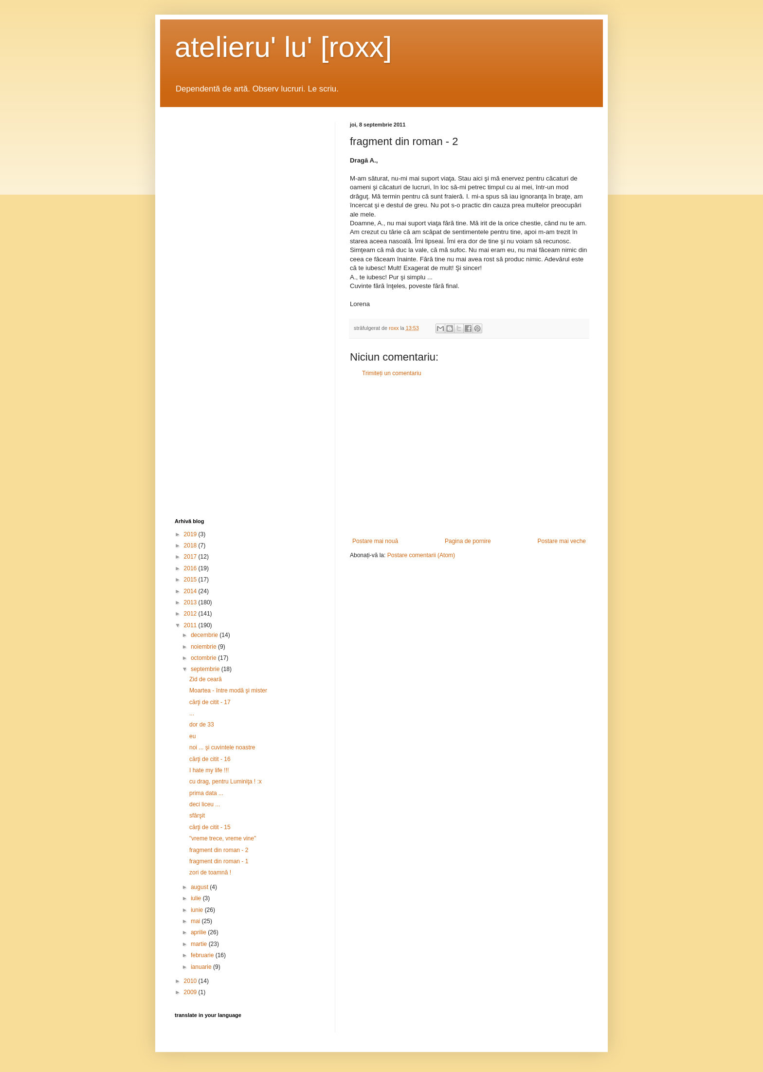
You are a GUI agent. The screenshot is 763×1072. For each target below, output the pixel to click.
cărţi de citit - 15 (210, 827)
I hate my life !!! (209, 770)
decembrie (205, 635)
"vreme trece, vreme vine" (222, 838)
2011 (191, 625)
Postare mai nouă (375, 541)
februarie (203, 955)
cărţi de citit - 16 (210, 759)
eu (192, 736)
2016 (191, 568)
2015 (191, 579)
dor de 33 (201, 724)
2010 (191, 981)
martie (200, 944)
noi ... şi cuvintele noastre (222, 747)
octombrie (204, 657)
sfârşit (197, 815)
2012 (191, 613)
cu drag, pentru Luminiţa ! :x (225, 781)
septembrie (206, 669)
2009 (191, 992)
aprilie (199, 932)
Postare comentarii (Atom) (421, 555)
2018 (191, 545)
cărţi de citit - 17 (210, 702)
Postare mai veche (562, 541)
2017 (191, 556)
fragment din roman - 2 (218, 850)
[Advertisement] (469, 457)
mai (196, 921)
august (200, 887)
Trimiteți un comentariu (391, 373)
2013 (191, 602)
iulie (197, 898)
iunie (198, 910)
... (191, 713)
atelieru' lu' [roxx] (283, 47)
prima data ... (206, 793)
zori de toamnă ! (210, 872)
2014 (191, 591)
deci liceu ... (204, 804)
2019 (191, 534)
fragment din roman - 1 (218, 861)
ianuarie (202, 966)
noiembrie (204, 646)
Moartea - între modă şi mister (228, 690)
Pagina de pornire (468, 541)
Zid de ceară (205, 679)
